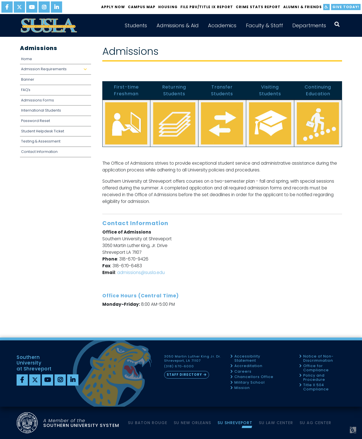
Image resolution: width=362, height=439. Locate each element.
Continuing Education (318, 90)
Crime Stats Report (258, 6)
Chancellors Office (253, 377)
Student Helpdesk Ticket (42, 131)
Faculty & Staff (264, 25)
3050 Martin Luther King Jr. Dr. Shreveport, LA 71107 (192, 358)
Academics (222, 25)
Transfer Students (222, 90)
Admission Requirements (56, 69)
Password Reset (35, 120)
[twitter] (19, 7)
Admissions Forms (37, 100)
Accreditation (248, 366)
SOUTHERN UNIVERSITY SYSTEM (81, 423)
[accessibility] (326, 7)
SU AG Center (315, 423)
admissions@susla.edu (141, 272)
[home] (49, 25)
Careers (243, 372)
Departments (309, 25)
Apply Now (113, 6)
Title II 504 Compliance (316, 387)
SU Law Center (276, 423)
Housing (167, 6)
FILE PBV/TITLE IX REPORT (206, 6)
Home (26, 58)
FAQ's (25, 89)
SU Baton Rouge (147, 423)
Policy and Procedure (314, 378)
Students (136, 25)
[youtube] (31, 7)
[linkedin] (56, 7)
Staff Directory (184, 374)
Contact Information (39, 151)
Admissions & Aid (178, 25)
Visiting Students (270, 90)
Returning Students (174, 90)
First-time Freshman (126, 90)
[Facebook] (22, 380)
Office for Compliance (316, 368)
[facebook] (7, 7)
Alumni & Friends (302, 6)
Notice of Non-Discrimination (318, 358)
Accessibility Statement (247, 358)
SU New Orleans (192, 423)
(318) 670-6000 (179, 366)
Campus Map (141, 6)
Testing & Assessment (40, 141)
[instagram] (44, 7)
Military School (249, 383)
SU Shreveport (235, 423)
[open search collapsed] (337, 24)
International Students (41, 110)
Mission (242, 388)
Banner (27, 79)
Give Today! (345, 6)
